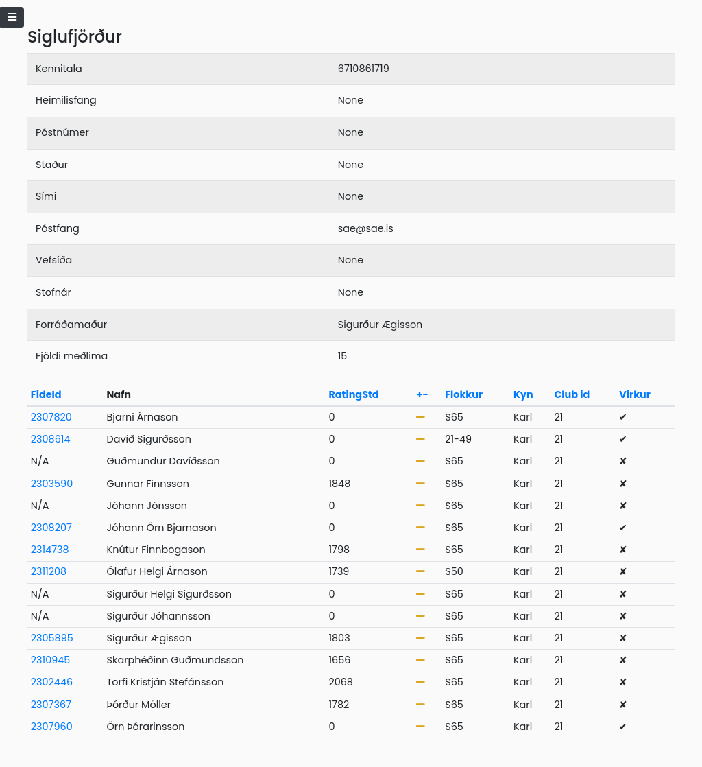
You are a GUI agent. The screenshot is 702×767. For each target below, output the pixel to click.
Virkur (635, 394)
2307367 (51, 704)
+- (422, 394)
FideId (46, 394)
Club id (572, 394)
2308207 (51, 527)
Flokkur (464, 394)
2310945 (51, 660)
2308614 (51, 439)
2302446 (52, 682)
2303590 (52, 484)
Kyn (523, 394)
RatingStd (353, 394)
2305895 (52, 638)
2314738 (50, 549)
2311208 (48, 571)
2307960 (52, 726)
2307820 (51, 417)
